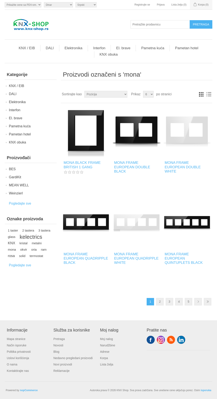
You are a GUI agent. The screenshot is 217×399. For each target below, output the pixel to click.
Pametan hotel (186, 48)
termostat (36, 256)
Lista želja (106, 364)
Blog (56, 351)
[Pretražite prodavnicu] (160, 24)
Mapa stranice (16, 339)
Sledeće (198, 301)
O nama (12, 364)
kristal (23, 243)
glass (11, 237)
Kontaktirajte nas (18, 370)
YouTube (181, 340)
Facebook (151, 340)
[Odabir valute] (58, 4)
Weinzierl (16, 193)
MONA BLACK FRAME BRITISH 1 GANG (82, 165)
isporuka (206, 390)
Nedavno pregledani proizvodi (73, 358)
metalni (37, 243)
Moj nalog (106, 339)
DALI (50, 48)
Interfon (99, 48)
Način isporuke (16, 345)
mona (12, 249)
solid (22, 256)
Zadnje (207, 301)
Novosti (58, 345)
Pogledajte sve (20, 203)
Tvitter (161, 340)
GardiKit (15, 177)
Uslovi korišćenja (18, 358)
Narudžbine (107, 345)
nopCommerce (29, 390)
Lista (208, 94)
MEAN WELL (19, 185)
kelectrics (31, 237)
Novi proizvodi (62, 364)
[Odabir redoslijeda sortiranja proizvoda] (105, 94)
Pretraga (59, 339)
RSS (171, 340)
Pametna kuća (152, 48)
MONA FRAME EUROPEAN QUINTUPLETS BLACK (184, 258)
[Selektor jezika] (86, 4)
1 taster (13, 230)
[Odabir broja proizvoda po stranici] (148, 94)
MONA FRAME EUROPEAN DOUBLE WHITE (183, 167)
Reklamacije (61, 370)
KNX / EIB (27, 48)
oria (34, 249)
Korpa (104, 358)
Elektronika (73, 48)
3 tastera (44, 230)
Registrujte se (142, 4)
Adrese (104, 351)
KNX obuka (109, 54)
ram (43, 249)
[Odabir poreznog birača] (23, 4)
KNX (11, 243)
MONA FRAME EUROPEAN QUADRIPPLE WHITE (136, 258)
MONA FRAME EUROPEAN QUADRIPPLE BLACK (86, 258)
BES (12, 169)
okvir (23, 249)
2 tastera (28, 230)
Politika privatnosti (19, 351)
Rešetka (201, 94)
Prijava (161, 4)
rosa (11, 256)
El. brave (123, 48)
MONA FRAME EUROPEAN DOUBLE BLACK (132, 167)
